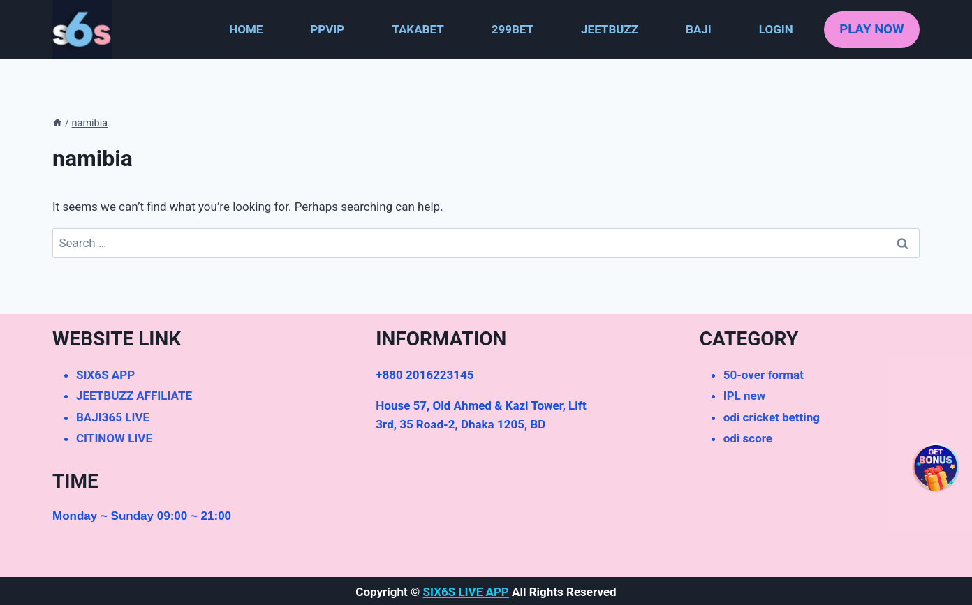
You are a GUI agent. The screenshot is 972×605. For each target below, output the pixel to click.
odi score (747, 438)
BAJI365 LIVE (112, 417)
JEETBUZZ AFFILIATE (134, 396)
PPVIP (327, 29)
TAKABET (417, 29)
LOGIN (776, 29)
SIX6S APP (105, 375)
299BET (512, 29)
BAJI (699, 29)
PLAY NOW (871, 29)
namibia (90, 123)
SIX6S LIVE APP (466, 592)
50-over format (763, 375)
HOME (246, 29)
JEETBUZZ (609, 29)
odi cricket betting (771, 417)
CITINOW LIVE (114, 438)
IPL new (744, 396)
